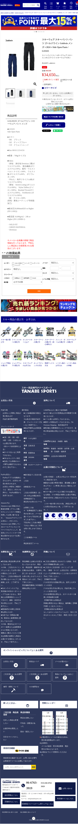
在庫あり (17, 278)
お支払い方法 (8, 661)
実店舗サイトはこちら (65, 798)
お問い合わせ (67, 788)
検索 (38, 5)
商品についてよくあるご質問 (64, 675)
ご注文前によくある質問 (12, 674)
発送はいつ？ (34, 661)
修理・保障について (10, 687)
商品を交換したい (27, 718)
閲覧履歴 (71, 5)
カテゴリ (51, 5)
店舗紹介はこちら (11, 802)
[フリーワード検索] (27, 274)
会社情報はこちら (11, 795)
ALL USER (18, 263)
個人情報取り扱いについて (28, 812)
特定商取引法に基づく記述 (10, 812)
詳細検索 (45, 5)
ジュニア (17, 265)
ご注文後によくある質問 (38, 674)
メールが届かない (61, 661)
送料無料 (26, 278)
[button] (2, 23)
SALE (44, 67)
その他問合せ (34, 687)
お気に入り (65, 5)
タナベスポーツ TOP (7, 12)
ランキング (58, 5)
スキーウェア (19, 12)
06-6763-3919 (31, 785)
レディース (36, 263)
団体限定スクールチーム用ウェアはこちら (37, 804)
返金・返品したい (27, 731)
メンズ (27, 263)
